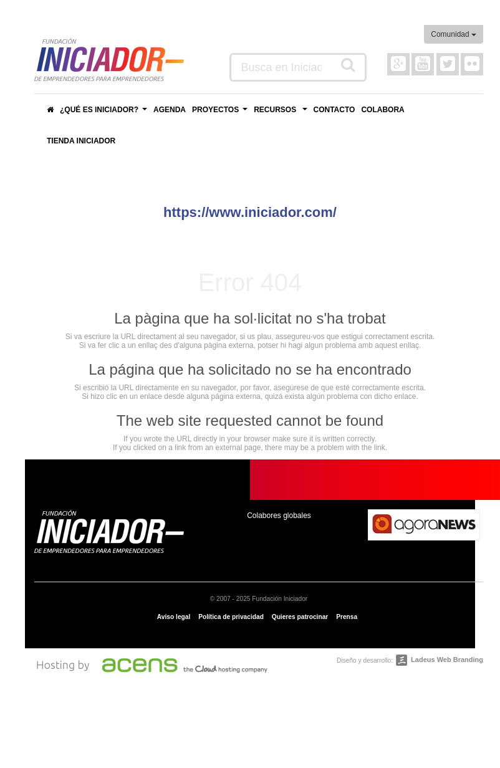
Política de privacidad (231, 616)
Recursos (282, 113)
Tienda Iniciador (81, 141)
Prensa (346, 616)
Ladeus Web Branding (447, 659)
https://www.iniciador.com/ (250, 212)
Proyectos (221, 113)
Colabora (382, 109)
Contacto (334, 109)
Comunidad (453, 34)
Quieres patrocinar (300, 616)
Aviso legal (173, 616)
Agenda (169, 109)
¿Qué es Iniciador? (105, 113)
